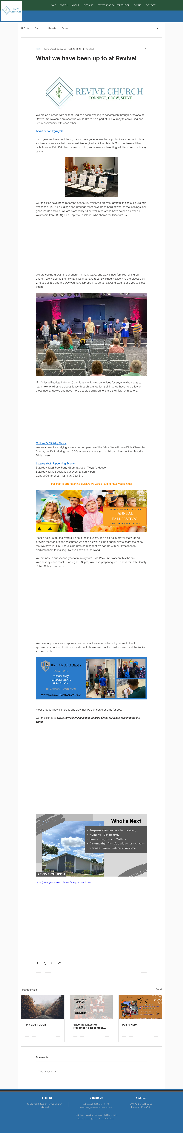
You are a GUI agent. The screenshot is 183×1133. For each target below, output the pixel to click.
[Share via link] (59, 963)
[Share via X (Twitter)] (44, 963)
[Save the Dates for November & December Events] (91, 1007)
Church (38, 28)
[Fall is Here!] (140, 1007)
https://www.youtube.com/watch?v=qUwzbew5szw (63, 882)
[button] (88, 5)
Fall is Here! (130, 1024)
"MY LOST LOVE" (36, 1024)
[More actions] (145, 49)
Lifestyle (52, 28)
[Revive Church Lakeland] (42, 1098)
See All (159, 989)
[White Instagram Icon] (46, 1098)
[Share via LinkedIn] (52, 963)
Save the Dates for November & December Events (88, 1026)
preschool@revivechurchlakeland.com (99, 1119)
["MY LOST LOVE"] (43, 1007)
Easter (65, 28)
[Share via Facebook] (37, 963)
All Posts (25, 28)
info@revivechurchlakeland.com (99, 1108)
